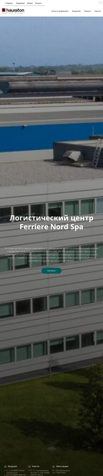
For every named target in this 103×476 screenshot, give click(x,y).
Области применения (60, 11)
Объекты (87, 11)
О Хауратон (9, 3)
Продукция (76, 11)
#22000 (9, 475)
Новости (97, 11)
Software (30, 3)
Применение (20, 3)
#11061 (33, 470)
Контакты (38, 3)
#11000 (9, 470)
